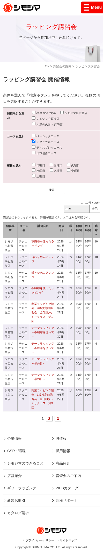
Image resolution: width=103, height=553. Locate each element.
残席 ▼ (96, 230)
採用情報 (63, 451)
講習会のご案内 (68, 476)
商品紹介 (63, 463)
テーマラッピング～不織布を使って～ (42, 332)
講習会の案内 (62, 66)
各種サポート (66, 500)
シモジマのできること (25, 463)
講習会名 (43, 225)
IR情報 (61, 438)
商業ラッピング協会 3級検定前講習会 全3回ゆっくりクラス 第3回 (42, 399)
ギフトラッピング (21, 488)
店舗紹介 (14, 476)
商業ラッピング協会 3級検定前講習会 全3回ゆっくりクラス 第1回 (42, 312)
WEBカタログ (67, 488)
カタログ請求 (18, 513)
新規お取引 (16, 500)
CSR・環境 (16, 451)
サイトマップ (68, 540)
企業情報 (14, 438)
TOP (46, 66)
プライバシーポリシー (40, 540)
